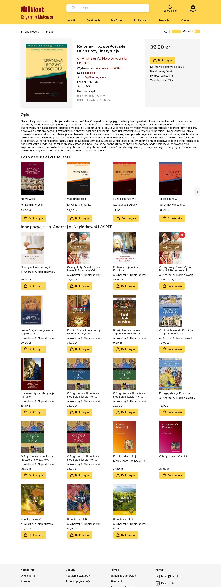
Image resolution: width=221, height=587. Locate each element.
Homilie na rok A (123, 519)
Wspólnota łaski (76, 198)
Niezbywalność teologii (35, 267)
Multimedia (93, 20)
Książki (71, 20)
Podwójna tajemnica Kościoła (125, 269)
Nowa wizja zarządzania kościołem (28, 198)
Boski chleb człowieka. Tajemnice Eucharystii (127, 332)
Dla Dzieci (117, 20)
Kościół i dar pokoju (125, 456)
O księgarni (28, 575)
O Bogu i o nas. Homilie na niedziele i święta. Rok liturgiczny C (83, 395)
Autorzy (26, 581)
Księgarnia (164, 583)
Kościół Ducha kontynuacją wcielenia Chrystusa (83, 332)
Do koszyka (163, 60)
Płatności (116, 581)
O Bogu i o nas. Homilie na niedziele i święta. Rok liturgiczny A (129, 395)
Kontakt (185, 20)
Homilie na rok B (77, 519)
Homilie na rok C (31, 519)
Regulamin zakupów (78, 575)
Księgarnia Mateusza (37, 16)
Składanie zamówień (123, 575)
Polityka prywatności (78, 581)
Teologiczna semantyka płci (168, 198)
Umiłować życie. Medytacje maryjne (38, 395)
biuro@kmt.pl (166, 576)
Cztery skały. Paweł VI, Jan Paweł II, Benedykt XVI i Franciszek (83, 269)
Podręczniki (141, 20)
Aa (165, 31)
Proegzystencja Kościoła (174, 393)
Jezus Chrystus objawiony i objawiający (37, 332)
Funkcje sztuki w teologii (123, 198)
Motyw (191, 31)
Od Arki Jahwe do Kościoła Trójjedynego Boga (176, 332)
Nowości (164, 20)
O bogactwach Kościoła (173, 456)
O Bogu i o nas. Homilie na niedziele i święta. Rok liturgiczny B (83, 458)
